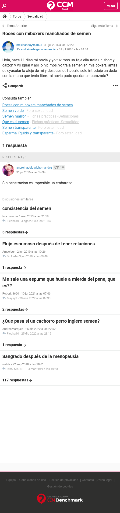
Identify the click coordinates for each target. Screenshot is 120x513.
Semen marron (14, 116)
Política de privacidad (63, 480)
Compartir (15, 86)
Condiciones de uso (32, 480)
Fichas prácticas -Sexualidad (55, 122)
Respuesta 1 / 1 (14, 157)
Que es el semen (15, 122)
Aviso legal (104, 480)
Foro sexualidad (39, 110)
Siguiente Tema (102, 26)
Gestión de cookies (60, 486)
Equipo (11, 480)
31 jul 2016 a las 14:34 (73, 49)
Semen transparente (18, 127)
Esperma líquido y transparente (27, 133)
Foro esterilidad (51, 127)
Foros (17, 16)
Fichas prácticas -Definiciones (54, 116)
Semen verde (13, 110)
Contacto (88, 480)
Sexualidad (35, 16)
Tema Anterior (17, 26)
